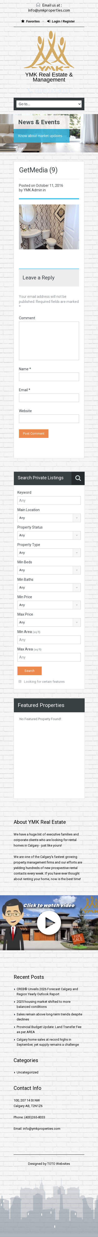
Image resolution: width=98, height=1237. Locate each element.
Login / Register (61, 21)
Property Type (28, 545)
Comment (27, 318)
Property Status (30, 527)
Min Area (28, 632)
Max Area (29, 649)
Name (25, 369)
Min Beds (24, 562)
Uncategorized (27, 1072)
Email (24, 390)
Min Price (24, 597)
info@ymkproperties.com (49, 10)
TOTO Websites (58, 1164)
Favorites (31, 21)
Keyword (24, 492)
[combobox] (49, 518)
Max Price (25, 614)
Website (25, 411)
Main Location (28, 510)
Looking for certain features (42, 681)
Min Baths (25, 579)
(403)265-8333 (52, 91)
